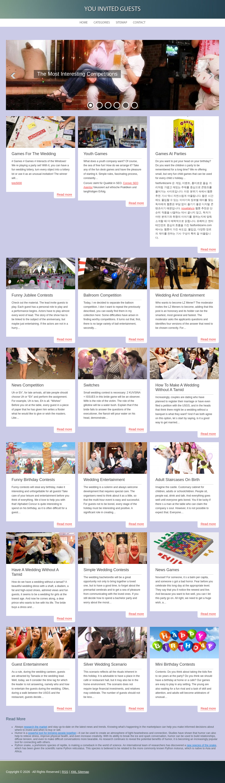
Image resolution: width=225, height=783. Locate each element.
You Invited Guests (112, 9)
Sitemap (121, 22)
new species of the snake (201, 745)
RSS (65, 772)
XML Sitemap (80, 772)
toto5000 (17, 183)
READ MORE (68, 85)
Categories (102, 22)
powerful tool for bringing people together (52, 733)
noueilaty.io (187, 208)
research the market (35, 726)
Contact (139, 22)
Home (84, 22)
